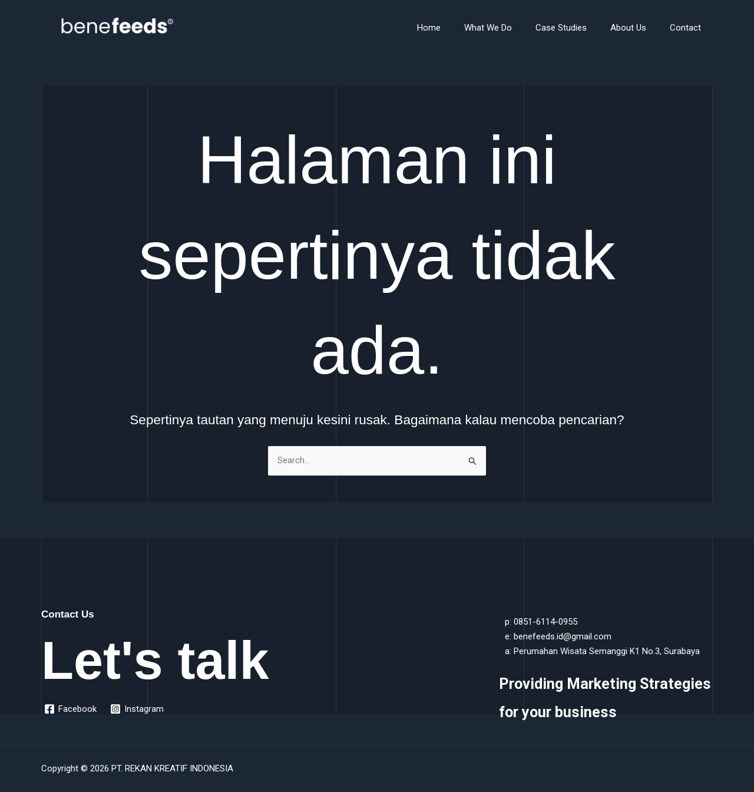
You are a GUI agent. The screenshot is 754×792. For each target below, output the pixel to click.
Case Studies (575, 27)
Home (455, 27)
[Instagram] (138, 709)
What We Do (509, 27)
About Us (637, 27)
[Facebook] (71, 709)
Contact (688, 27)
